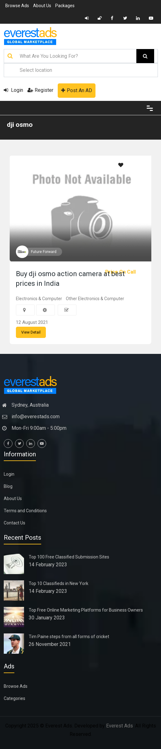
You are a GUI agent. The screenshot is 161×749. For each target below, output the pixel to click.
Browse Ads (17, 5)
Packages (65, 5)
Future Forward (43, 252)
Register (40, 90)
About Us (42, 5)
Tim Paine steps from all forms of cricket (69, 636)
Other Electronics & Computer (95, 298)
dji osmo (20, 124)
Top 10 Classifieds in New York (58, 583)
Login (13, 90)
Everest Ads (119, 726)
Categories (14, 698)
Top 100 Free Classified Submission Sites (69, 556)
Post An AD (76, 90)
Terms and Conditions (25, 510)
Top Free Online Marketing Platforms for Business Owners (86, 610)
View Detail (31, 332)
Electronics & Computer (39, 298)
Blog (8, 486)
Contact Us (14, 522)
